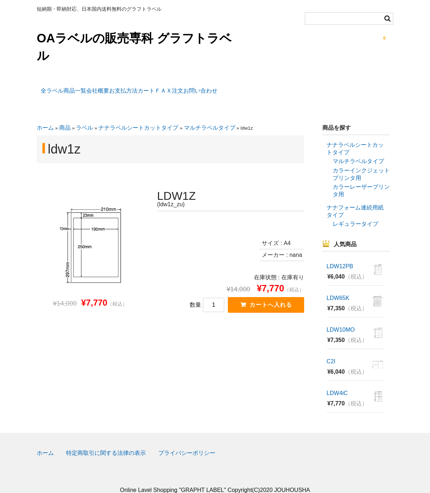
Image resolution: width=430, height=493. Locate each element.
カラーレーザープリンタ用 (361, 179)
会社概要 (119, 87)
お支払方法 (161, 87)
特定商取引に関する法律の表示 (106, 441)
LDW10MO (341, 318)
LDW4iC (337, 381)
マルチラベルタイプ (209, 116)
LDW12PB (340, 254)
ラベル (84, 116)
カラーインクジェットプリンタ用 (361, 162)
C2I (331, 349)
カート (200, 87)
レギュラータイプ (355, 212)
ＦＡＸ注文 (240, 87)
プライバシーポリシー (186, 441)
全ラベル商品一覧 (68, 87)
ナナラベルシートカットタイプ (138, 116)
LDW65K (338, 286)
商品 (65, 116)
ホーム (45, 116)
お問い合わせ (288, 87)
